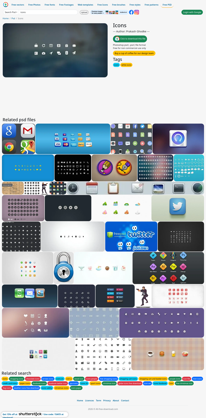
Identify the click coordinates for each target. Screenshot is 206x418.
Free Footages (66, 4)
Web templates (85, 4)
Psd (13, 18)
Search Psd (10, 12)
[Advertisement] (81, 96)
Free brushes (118, 4)
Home (6, 18)
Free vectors (18, 4)
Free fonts (50, 4)
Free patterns (151, 4)
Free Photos (34, 4)
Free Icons (102, 4)
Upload (84, 12)
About (116, 400)
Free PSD (167, 4)
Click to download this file (130, 38)
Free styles (135, 4)
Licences (89, 400)
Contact (125, 400)
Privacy (107, 400)
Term (98, 400)
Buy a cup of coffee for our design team (134, 53)
